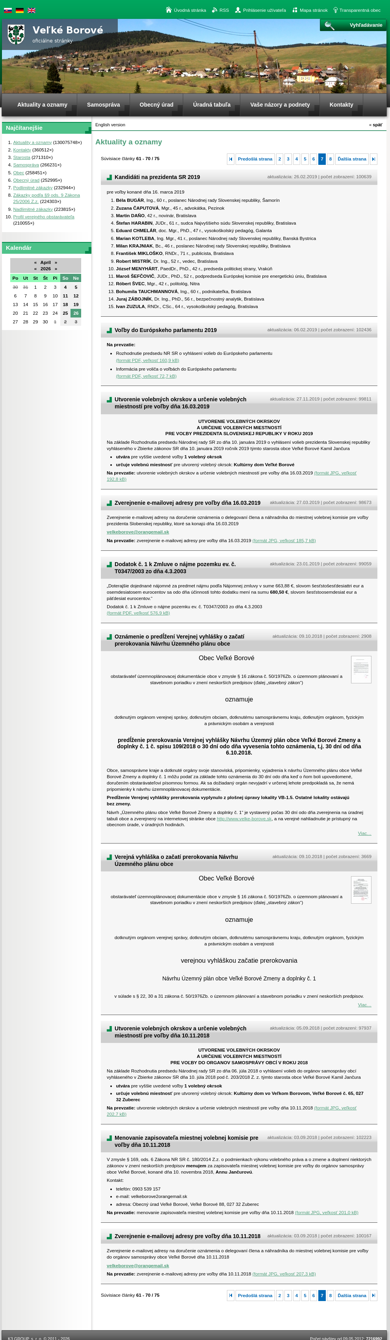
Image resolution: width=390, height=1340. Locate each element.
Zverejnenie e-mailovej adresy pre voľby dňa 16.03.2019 (187, 503)
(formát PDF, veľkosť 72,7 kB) (146, 375)
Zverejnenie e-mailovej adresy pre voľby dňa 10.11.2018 (187, 1236)
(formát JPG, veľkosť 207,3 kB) (284, 1273)
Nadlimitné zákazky (33, 209)
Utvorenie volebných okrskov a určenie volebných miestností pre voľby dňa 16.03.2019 (181, 403)
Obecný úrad (26, 180)
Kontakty (22, 149)
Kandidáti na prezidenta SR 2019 (157, 177)
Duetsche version (20, 10)
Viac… (364, 833)
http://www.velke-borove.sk (244, 818)
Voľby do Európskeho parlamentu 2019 (166, 330)
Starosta (21, 157)
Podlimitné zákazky (32, 187)
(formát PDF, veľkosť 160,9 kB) (147, 360)
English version (31, 10)
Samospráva (26, 164)
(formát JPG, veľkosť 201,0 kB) (326, 1212)
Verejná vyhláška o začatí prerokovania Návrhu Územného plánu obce (176, 860)
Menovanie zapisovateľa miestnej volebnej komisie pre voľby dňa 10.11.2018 (186, 1141)
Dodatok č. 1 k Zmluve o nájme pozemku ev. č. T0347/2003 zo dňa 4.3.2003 (175, 567)
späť (376, 124)
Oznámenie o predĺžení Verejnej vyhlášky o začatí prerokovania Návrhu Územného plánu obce (179, 640)
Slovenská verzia (8, 10)
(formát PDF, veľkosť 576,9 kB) (138, 612)
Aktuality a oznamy (32, 142)
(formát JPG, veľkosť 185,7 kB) (284, 540)
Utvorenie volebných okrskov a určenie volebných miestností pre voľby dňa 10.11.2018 (181, 1032)
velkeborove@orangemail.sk (138, 531)
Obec (18, 172)
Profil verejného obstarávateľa (43, 216)
